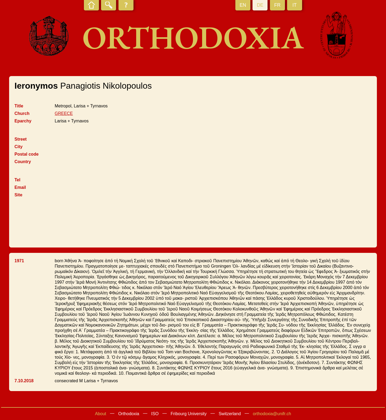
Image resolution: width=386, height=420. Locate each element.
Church (21, 113)
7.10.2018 (24, 380)
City (18, 146)
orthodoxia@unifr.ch (272, 413)
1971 (19, 260)
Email (20, 187)
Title (18, 106)
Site (18, 195)
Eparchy (22, 121)
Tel (17, 180)
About (100, 413)
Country (22, 161)
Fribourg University (189, 413)
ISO (155, 413)
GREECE (64, 113)
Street (20, 139)
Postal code (26, 154)
